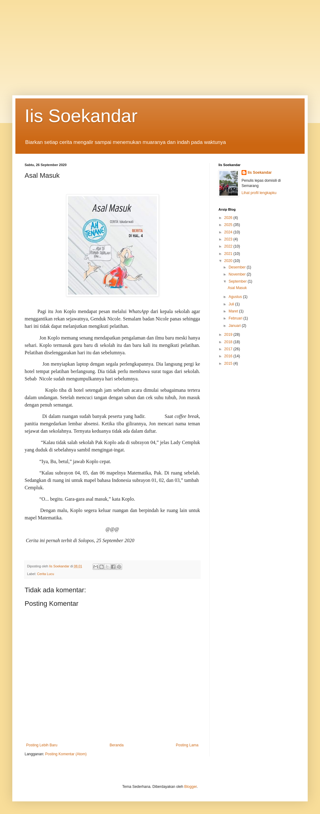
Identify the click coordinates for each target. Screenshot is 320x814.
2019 (229, 334)
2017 (229, 349)
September (238, 281)
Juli (232, 304)
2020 (229, 261)
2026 (229, 218)
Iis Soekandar (81, 115)
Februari (236, 318)
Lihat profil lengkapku (259, 193)
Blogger (190, 786)
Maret (234, 311)
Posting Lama (187, 745)
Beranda (116, 745)
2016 (229, 356)
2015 (229, 363)
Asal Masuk (237, 288)
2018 (229, 342)
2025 (229, 225)
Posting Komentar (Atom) (66, 754)
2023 (229, 239)
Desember (238, 267)
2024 (229, 232)
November (238, 274)
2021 (229, 254)
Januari (235, 326)
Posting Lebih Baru (41, 745)
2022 (229, 246)
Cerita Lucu (45, 574)
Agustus (236, 297)
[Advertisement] (160, 43)
